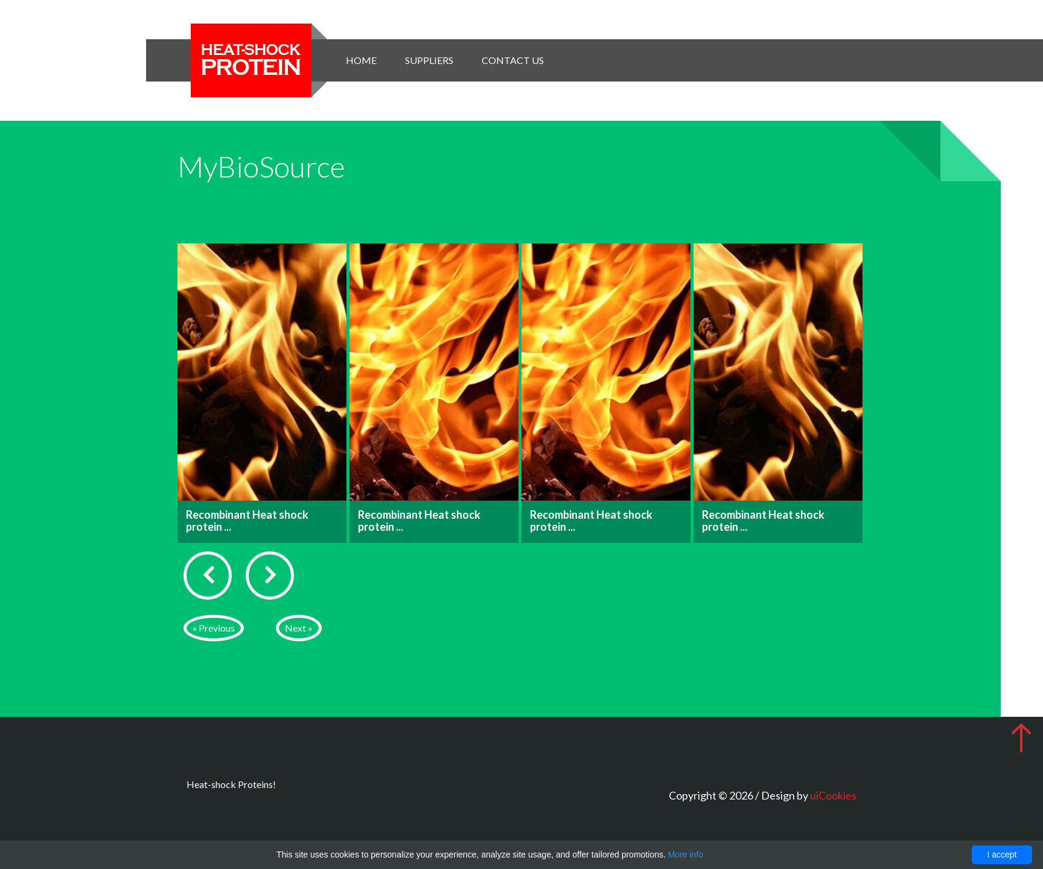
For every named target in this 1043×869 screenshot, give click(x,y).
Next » (299, 627)
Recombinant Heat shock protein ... (247, 520)
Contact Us (513, 60)
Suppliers (429, 60)
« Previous (214, 627)
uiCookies (833, 795)
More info (685, 854)
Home (361, 60)
